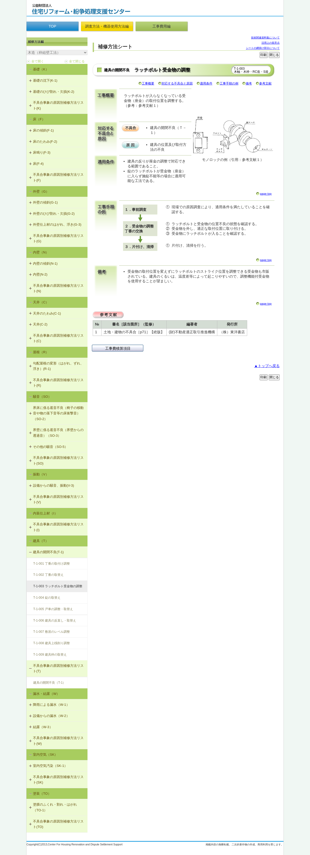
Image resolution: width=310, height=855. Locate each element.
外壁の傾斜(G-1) (45, 202)
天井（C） (41, 302)
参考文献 (265, 83)
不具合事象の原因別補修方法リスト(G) (58, 238)
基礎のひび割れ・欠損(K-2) (53, 92)
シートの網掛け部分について (263, 48)
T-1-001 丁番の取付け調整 (51, 563)
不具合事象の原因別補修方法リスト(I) (58, 527)
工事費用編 (161, 26)
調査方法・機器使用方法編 (107, 26)
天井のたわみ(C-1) (47, 313)
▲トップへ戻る (267, 366)
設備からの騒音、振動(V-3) (53, 485)
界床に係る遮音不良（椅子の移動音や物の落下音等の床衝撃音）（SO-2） (58, 413)
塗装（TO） (42, 793)
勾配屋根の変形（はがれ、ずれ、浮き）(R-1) (58, 366)
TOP (52, 26)
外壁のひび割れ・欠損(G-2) (54, 214)
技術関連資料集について (265, 37)
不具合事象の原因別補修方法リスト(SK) (58, 780)
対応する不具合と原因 (177, 83)
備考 (249, 83)
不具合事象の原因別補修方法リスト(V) (58, 499)
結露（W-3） (43, 727)
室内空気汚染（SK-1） (50, 766)
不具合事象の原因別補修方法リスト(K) (58, 105)
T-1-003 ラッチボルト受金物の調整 (57, 586)
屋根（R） (41, 352)
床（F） (39, 119)
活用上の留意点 (270, 42)
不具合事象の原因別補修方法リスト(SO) (58, 460)
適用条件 (206, 83)
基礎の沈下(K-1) (45, 80)
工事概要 (148, 83)
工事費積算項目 (118, 348)
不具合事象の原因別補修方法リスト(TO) (58, 824)
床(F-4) (38, 164)
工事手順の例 (229, 83)
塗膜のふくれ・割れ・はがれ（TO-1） (55, 807)
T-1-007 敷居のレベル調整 (51, 632)
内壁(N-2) (40, 274)
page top (266, 193)
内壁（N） (41, 252)
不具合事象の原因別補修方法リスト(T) (58, 668)
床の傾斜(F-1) (43, 130)
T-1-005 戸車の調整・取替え (53, 609)
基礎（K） (41, 69)
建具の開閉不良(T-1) (48, 552)
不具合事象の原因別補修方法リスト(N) (58, 288)
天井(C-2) (40, 324)
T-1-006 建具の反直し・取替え (54, 620)
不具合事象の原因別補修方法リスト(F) (58, 177)
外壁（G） (41, 191)
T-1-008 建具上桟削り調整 (51, 643)
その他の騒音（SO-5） (50, 447)
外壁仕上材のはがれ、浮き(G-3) (57, 224)
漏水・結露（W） (46, 694)
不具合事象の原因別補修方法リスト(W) (58, 741)
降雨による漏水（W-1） (51, 705)
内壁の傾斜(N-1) (45, 263)
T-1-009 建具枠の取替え (50, 654)
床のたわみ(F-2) (45, 141)
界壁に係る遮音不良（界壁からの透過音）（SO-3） (58, 433)
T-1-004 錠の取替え (46, 597)
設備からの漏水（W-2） (51, 716)
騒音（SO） (42, 397)
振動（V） (41, 474)
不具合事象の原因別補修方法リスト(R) (58, 383)
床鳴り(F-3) (41, 152)
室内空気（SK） (45, 754)
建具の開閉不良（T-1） (49, 682)
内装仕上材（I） (45, 513)
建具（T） (41, 541)
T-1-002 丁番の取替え (48, 575)
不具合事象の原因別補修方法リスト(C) (58, 338)
